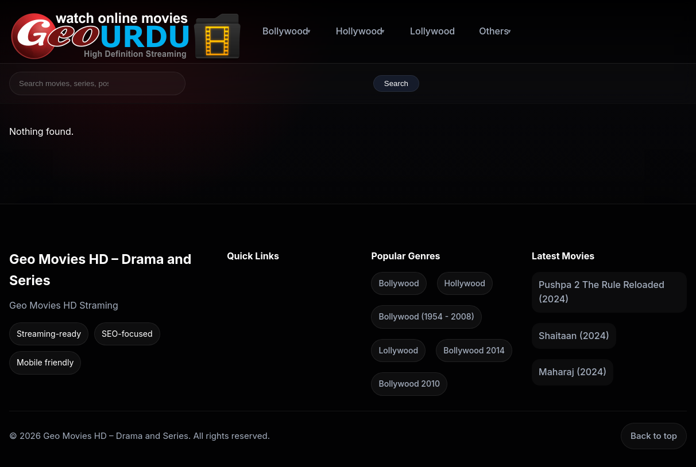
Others (494, 31)
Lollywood (432, 31)
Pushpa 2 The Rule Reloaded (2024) (601, 291)
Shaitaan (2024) (574, 335)
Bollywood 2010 (409, 383)
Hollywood (359, 31)
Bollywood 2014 (474, 350)
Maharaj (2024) (572, 372)
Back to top (654, 435)
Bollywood (285, 31)
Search (396, 83)
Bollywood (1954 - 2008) (426, 316)
